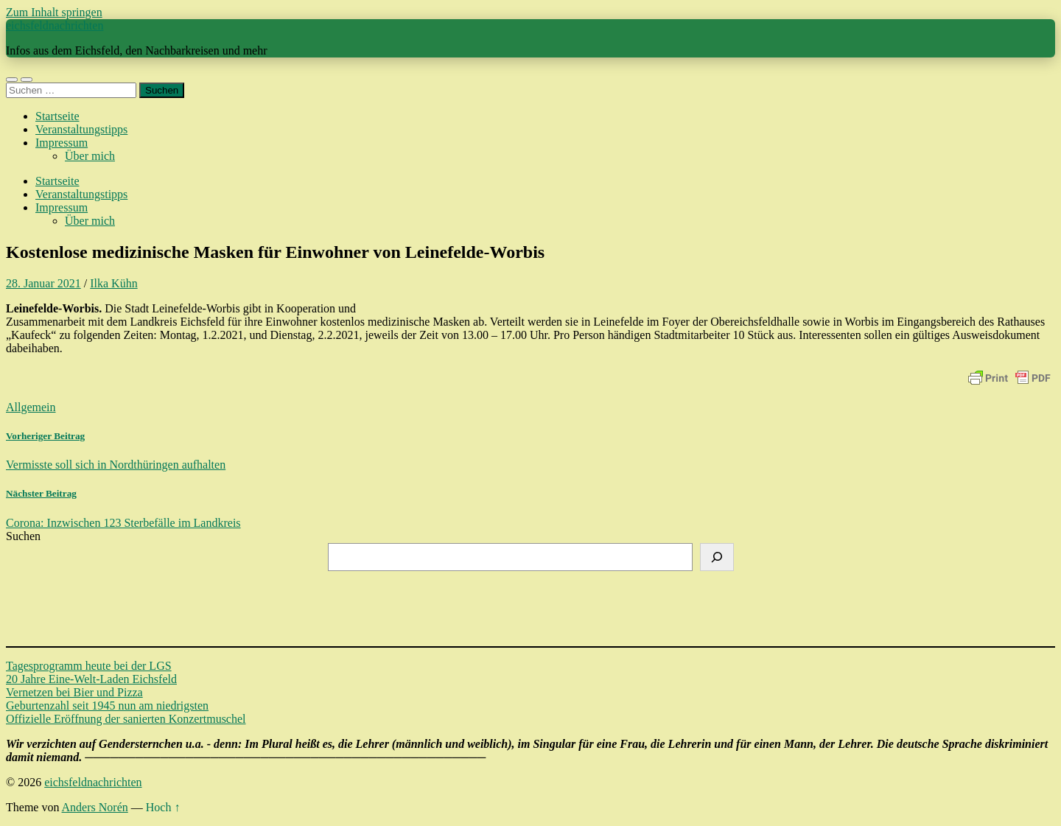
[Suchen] (717, 557)
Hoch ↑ (163, 807)
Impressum (61, 142)
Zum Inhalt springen (54, 12)
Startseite (57, 116)
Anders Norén (95, 807)
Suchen (23, 536)
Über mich (90, 156)
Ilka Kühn (113, 283)
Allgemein (31, 407)
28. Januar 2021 (43, 283)
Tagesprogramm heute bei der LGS (89, 665)
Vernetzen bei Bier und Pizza (74, 692)
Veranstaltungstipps (81, 129)
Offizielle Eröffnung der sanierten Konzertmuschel (126, 719)
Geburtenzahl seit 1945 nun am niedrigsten (107, 705)
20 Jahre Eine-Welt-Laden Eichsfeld (91, 679)
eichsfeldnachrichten (54, 25)
